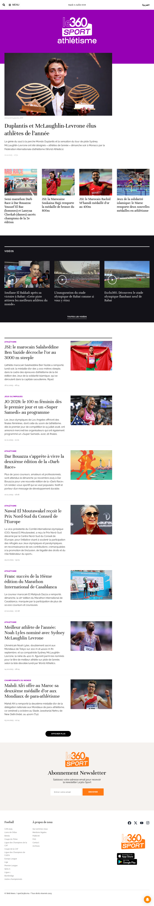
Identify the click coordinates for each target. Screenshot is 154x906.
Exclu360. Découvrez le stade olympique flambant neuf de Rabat (123, 296)
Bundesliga (9, 876)
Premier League (11, 866)
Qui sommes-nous (40, 829)
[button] (147, 899)
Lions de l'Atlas (10, 832)
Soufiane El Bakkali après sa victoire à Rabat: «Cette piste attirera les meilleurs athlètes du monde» (26, 298)
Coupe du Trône (11, 839)
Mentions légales (39, 832)
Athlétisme (10, 342)
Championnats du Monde (17, 680)
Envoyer (93, 792)
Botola (7, 836)
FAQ (34, 839)
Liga (6, 862)
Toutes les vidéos (77, 317)
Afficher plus (58, 734)
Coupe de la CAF (11, 849)
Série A (7, 869)
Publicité (36, 836)
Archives (36, 846)
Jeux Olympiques (13, 397)
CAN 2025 (8, 829)
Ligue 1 (7, 872)
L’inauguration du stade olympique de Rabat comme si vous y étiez (74, 296)
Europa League (10, 859)
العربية (146, 4)
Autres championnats (13, 879)
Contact (36, 843)
